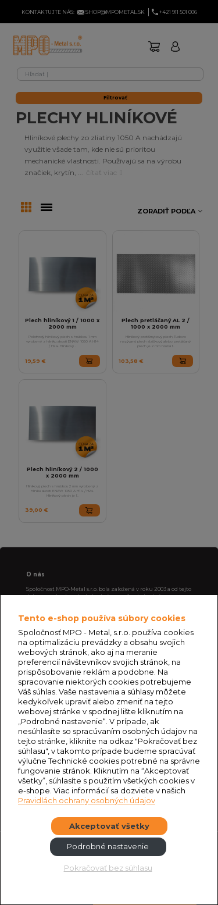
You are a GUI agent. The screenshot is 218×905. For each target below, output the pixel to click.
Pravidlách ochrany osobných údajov (86, 800)
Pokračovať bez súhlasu (108, 867)
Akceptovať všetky (109, 826)
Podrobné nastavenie (108, 846)
